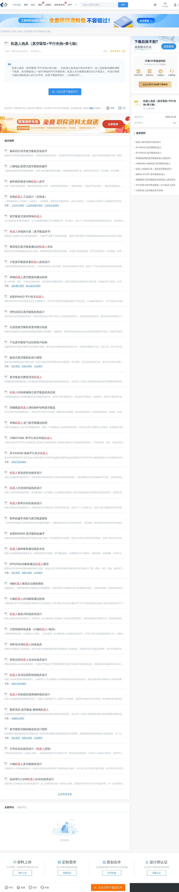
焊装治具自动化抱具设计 (25, 660)
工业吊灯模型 (18, 205)
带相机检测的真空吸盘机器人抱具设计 (152, 158)
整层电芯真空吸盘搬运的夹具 (28, 247)
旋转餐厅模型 (18, 286)
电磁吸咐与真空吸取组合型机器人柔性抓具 (154, 179)
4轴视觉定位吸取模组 (23, 583)
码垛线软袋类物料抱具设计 (27, 694)
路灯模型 (16, 366)
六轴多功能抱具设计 (23, 764)
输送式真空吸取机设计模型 (23, 357)
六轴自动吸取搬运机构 (24, 599)
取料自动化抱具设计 (23, 503)
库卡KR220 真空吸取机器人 (148, 153)
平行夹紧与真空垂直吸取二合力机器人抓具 (154, 185)
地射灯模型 (27, 366)
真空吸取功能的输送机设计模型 (25, 729)
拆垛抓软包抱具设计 (23, 473)
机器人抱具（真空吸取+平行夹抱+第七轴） (32, 31)
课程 (40, 4)
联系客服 (112, 873)
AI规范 (48, 5)
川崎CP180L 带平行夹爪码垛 (28, 438)
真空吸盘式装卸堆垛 (23, 216)
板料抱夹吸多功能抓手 (24, 181)
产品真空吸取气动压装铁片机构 (25, 342)
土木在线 (16, 5)
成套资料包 (59, 4)
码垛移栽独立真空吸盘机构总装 (29, 392)
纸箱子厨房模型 (19, 462)
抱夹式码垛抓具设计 (23, 614)
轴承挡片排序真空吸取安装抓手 (25, 151)
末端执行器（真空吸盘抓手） (28, 231)
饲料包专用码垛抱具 (23, 644)
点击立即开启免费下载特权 (155, 84)
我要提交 (67, 873)
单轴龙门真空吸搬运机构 (25, 423)
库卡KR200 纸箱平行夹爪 (26, 453)
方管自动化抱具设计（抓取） (28, 749)
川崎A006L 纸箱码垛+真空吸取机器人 (152, 163)
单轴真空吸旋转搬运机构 (25, 277)
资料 (26, 5)
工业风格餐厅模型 (34, 205)
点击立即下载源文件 (108, 887)
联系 (91, 108)
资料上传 (22, 873)
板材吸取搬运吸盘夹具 (24, 549)
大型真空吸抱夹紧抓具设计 (27, 262)
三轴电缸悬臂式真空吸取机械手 (25, 166)
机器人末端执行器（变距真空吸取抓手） (153, 169)
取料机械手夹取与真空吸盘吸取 (25, 518)
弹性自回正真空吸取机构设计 (24, 312)
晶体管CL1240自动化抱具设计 (29, 779)
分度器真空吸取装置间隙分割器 (25, 327)
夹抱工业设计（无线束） (25, 197)
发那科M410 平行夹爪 (24, 297)
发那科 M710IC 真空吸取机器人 (149, 174)
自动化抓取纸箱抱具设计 (25, 675)
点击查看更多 (65, 794)
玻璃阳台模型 (18, 718)
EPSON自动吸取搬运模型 (26, 564)
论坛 (33, 5)
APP (70, 5)
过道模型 (38, 366)
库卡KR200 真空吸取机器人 (148, 147)
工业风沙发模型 (51, 205)
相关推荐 (9, 140)
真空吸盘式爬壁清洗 (23, 377)
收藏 (110, 108)
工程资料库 (5, 31)
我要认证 (156, 873)
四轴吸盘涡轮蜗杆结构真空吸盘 (29, 407)
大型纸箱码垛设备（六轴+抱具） (30, 629)
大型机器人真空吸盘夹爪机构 (148, 190)
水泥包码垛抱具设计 (23, 488)
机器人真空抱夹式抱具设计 (147, 142)
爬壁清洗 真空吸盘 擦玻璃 (26, 709)
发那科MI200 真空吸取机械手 (24, 533)
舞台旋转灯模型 (33, 286)
